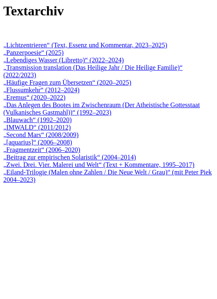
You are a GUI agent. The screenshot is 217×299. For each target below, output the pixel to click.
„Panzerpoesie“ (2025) (33, 52)
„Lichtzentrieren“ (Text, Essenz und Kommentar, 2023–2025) (85, 45)
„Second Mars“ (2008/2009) (40, 134)
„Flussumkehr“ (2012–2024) (41, 89)
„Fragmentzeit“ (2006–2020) (41, 149)
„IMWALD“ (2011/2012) (37, 127)
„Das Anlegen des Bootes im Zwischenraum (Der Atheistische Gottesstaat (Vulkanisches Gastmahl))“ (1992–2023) (101, 108)
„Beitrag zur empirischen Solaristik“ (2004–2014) (69, 157)
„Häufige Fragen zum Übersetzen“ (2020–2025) (67, 82)
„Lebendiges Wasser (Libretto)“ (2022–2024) (63, 60)
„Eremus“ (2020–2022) (34, 97)
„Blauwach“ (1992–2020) (37, 119)
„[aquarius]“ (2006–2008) (37, 142)
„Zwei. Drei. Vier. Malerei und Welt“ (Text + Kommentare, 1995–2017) (98, 164)
